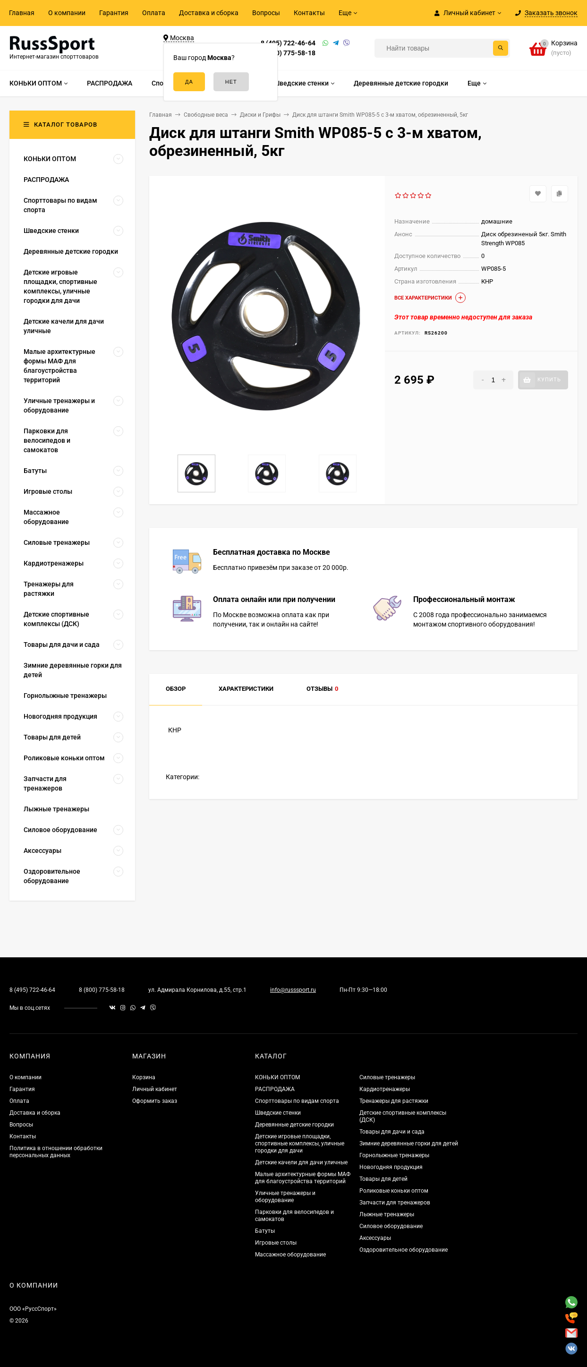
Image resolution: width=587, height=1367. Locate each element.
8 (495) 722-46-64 (288, 43)
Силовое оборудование (391, 1226)
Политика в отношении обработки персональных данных (55, 1152)
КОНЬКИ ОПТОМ (277, 1077)
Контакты (309, 13)
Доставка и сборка (208, 13)
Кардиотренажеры (384, 1089)
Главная (21, 13)
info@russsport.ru (293, 990)
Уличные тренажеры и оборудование (285, 1197)
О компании (66, 13)
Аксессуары (375, 1238)
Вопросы (266, 13)
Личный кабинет (154, 1089)
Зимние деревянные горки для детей (408, 1143)
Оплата (153, 13)
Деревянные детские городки (294, 1124)
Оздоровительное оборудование (403, 1250)
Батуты (265, 1231)
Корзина (143, 1077)
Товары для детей (383, 1179)
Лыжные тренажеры (386, 1214)
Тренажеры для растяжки (393, 1101)
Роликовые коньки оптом (393, 1190)
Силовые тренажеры (387, 1077)
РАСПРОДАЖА (275, 1089)
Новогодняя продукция (391, 1167)
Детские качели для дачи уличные (301, 1162)
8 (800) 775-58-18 (288, 53)
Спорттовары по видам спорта (297, 1101)
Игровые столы (276, 1242)
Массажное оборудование (290, 1254)
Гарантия (113, 13)
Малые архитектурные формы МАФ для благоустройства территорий (302, 1178)
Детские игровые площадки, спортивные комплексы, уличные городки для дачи (299, 1143)
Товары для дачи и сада (392, 1131)
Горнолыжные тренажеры (394, 1155)
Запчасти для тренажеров (394, 1202)
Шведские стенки (278, 1112)
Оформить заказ (154, 1101)
